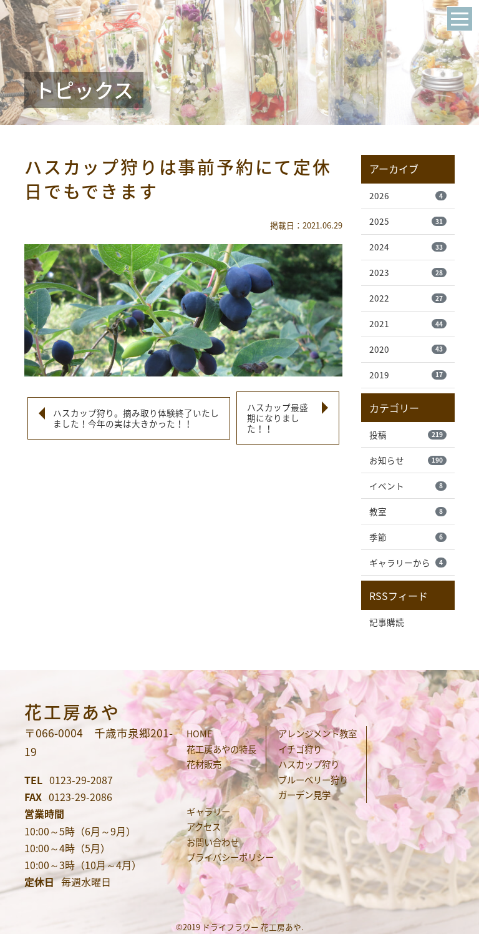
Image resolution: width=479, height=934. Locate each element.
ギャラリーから (408, 562)
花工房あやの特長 (221, 749)
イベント (408, 485)
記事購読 (386, 622)
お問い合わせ (212, 842)
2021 (408, 323)
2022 (408, 298)
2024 (408, 246)
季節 (408, 537)
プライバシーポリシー (230, 857)
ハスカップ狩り (308, 764)
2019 (408, 374)
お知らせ (408, 460)
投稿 (408, 434)
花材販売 (203, 764)
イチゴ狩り (300, 749)
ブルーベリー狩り (313, 780)
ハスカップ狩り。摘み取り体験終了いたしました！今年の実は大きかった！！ (136, 418)
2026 (408, 195)
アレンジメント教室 (317, 733)
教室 (408, 511)
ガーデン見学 (304, 795)
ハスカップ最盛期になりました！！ (277, 418)
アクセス (203, 826)
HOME (199, 733)
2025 (408, 221)
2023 (408, 272)
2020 (408, 349)
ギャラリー (208, 811)
